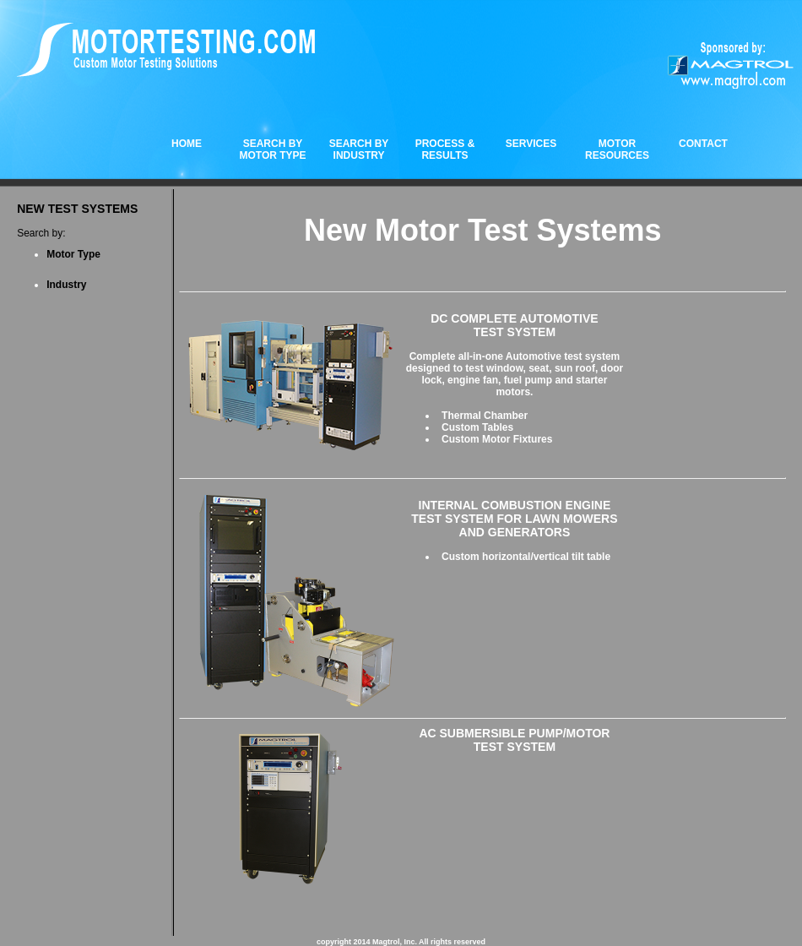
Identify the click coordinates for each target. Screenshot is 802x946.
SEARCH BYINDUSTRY (359, 149)
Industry (66, 285)
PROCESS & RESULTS (445, 149)
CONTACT (703, 144)
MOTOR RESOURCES (617, 149)
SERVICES (531, 144)
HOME (186, 144)
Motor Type (73, 254)
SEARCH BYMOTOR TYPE (272, 149)
